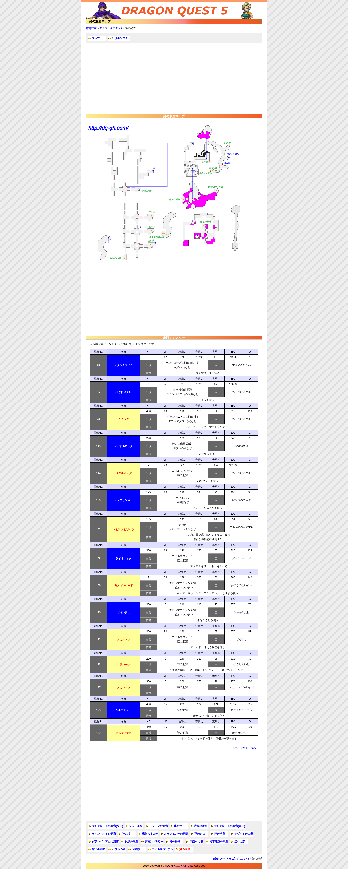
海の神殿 (175, 841)
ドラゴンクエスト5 (110, 28)
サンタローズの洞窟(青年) (229, 826)
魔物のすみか (150, 833)
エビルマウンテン (162, 849)
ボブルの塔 (118, 849)
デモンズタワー (154, 841)
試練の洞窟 (131, 841)
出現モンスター (121, 38)
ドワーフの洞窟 (158, 826)
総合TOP (91, 28)
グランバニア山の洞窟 (105, 841)
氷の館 (178, 826)
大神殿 (136, 849)
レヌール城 (135, 826)
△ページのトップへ (244, 748)
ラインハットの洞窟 (104, 833)
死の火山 (199, 833)
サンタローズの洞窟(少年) (107, 826)
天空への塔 (196, 841)
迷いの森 (239, 841)
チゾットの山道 (243, 833)
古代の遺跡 (200, 826)
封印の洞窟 (98, 849)
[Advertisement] (174, 79)
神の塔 (126, 833)
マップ (96, 38)
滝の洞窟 (219, 833)
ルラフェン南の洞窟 (176, 833)
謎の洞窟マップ (100, 21)
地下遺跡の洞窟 (219, 841)
